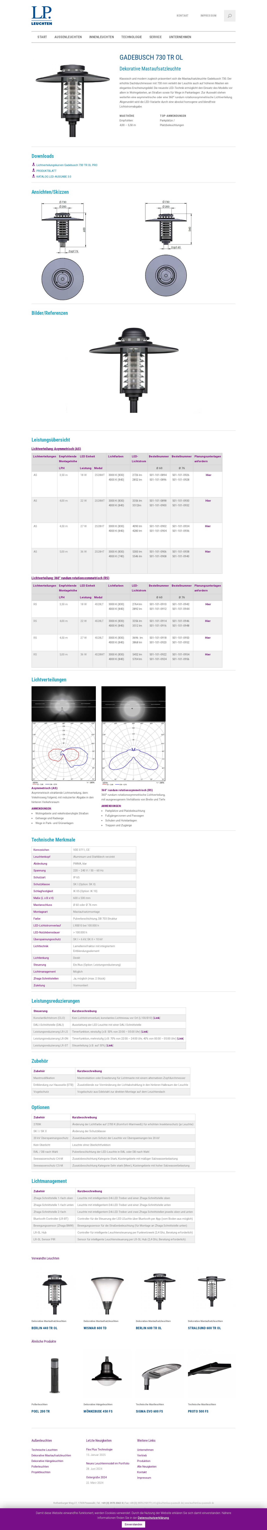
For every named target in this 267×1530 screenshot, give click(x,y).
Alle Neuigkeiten (146, 1466)
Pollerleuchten (39, 1404)
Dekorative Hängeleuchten (98, 1404)
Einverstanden (133, 1524)
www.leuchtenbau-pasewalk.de (199, 1503)
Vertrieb (142, 1455)
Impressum (144, 1477)
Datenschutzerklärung (153, 1518)
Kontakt (142, 1472)
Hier (208, 475)
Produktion (143, 1461)
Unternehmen (145, 1450)
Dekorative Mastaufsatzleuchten (49, 1321)
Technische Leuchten (44, 1450)
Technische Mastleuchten (150, 1404)
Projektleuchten (41, 1472)
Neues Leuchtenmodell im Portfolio (107, 1463)
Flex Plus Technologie (99, 1449)
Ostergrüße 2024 (96, 1477)
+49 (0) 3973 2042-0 (112, 1503)
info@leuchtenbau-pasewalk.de (168, 1503)
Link (156, 1018)
